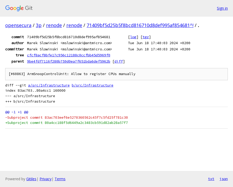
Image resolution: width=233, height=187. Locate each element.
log (133, 37)
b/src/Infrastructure (92, 85)
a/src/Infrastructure (49, 85)
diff (118, 61)
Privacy (45, 178)
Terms (60, 178)
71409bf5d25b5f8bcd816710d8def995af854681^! (140, 25)
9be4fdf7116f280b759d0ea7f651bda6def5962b (68, 61)
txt (211, 178)
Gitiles (31, 178)
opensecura (18, 25)
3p (39, 25)
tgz (146, 37)
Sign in (222, 8)
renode (54, 25)
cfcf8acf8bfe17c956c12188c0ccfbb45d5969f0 (68, 55)
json (223, 178)
